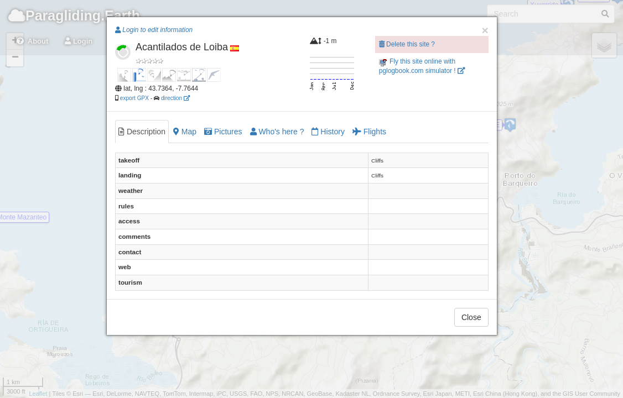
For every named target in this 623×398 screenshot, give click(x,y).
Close (471, 317)
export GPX (134, 98)
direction (175, 98)
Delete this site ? (407, 44)
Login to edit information (154, 30)
